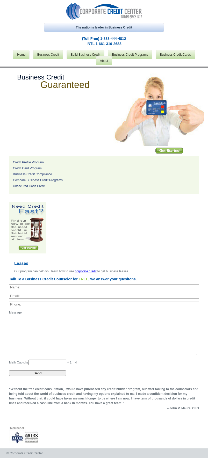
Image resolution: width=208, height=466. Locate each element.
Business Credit (48, 54)
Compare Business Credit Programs (38, 180)
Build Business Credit (85, 54)
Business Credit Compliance (32, 174)
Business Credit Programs (130, 54)
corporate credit (85, 271)
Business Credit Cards (175, 54)
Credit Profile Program (28, 162)
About (104, 61)
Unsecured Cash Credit (29, 186)
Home (21, 54)
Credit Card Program (27, 168)
